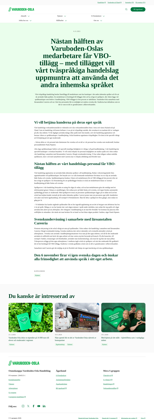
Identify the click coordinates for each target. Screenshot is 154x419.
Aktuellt (11, 16)
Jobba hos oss (54, 16)
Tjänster (23, 16)
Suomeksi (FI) (129, 2)
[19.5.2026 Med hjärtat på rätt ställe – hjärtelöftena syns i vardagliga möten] (123, 319)
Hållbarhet (68, 16)
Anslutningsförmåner (63, 375)
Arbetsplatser (13, 384)
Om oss (81, 16)
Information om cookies (129, 414)
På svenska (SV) (140, 2)
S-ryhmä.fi (108, 375)
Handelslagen (108, 379)
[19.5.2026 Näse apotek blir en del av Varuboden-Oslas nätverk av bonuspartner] (77, 319)
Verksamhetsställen (110, 384)
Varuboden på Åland (115, 2)
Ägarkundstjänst (61, 379)
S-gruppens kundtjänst (17, 392)
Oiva (143, 414)
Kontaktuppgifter (14, 375)
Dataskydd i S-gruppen (109, 414)
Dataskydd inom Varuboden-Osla (88, 414)
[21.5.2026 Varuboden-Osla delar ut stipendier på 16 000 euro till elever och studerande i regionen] (31, 319)
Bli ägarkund (138, 9)
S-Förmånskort (38, 16)
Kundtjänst (102, 2)
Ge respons (12, 388)
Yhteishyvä (108, 371)
